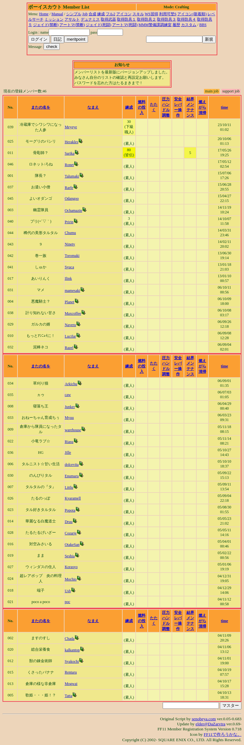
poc (67, 602)
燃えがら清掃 (202, 107)
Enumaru (72, 476)
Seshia (70, 556)
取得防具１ (126, 19)
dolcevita (72, 464)
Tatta (68, 696)
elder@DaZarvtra (211, 724)
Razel (69, 348)
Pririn (69, 222)
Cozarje (71, 533)
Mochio (71, 579)
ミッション (54, 19)
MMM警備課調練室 (155, 25)
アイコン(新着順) (192, 14)
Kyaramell (73, 498)
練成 (101, 14)
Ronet (69, 165)
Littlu (69, 487)
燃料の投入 (142, 107)
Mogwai (71, 683)
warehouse (73, 430)
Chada (70, 638)
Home (43, 14)
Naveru (70, 325)
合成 (92, 14)
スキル (138, 14)
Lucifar (70, 336)
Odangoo (72, 198)
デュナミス (90, 19)
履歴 (176, 25)
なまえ (93, 107)
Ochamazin (73, 210)
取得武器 (108, 19)
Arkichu (71, 384)
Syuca (69, 267)
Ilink (68, 278)
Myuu (69, 417)
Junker (70, 407)
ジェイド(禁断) (45, 25)
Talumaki (72, 176)
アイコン (124, 14)
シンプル (73, 14)
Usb (68, 591)
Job (85, 14)
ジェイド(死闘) (98, 25)
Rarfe (69, 187)
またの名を (40, 107)
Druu (69, 522)
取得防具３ (166, 19)
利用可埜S (168, 14)
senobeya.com (204, 718)
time (224, 107)
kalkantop (72, 650)
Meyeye (71, 127)
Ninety (70, 244)
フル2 (110, 14)
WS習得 (151, 14)
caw (68, 395)
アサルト (72, 19)
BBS (203, 25)
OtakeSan (72, 544)
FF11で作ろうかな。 (222, 734)
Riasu (69, 442)
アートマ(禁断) (72, 25)
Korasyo (71, 567)
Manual (57, 14)
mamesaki (72, 290)
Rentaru (71, 672)
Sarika (70, 153)
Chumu (70, 233)
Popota (70, 510)
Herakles (71, 142)
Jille (68, 452)
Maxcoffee (73, 313)
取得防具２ (146, 19)
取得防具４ (186, 19)
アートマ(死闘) (125, 25)
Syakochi (72, 661)
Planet (69, 302)
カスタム (188, 25)
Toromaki (72, 255)
